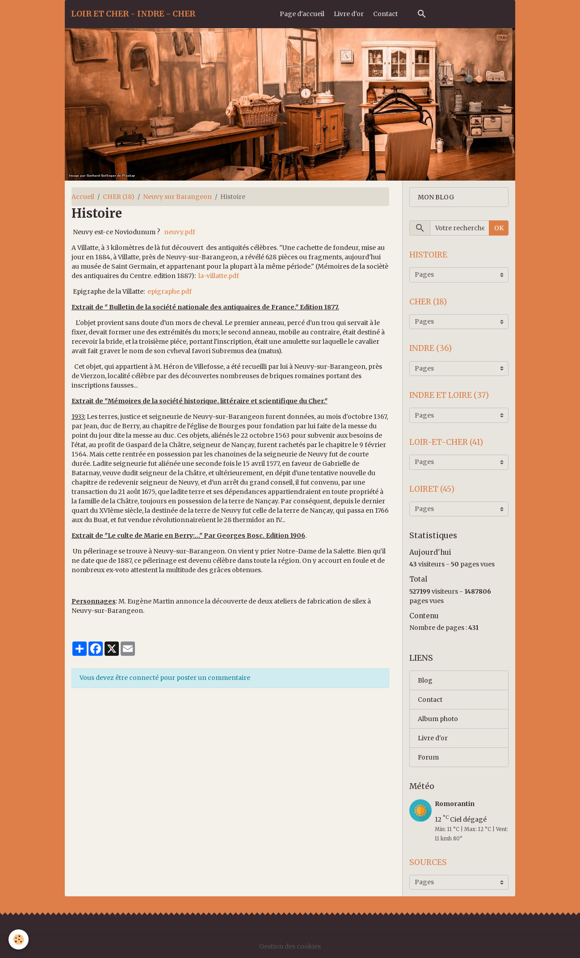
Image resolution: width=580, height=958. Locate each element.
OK (499, 228)
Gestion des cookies (290, 946)
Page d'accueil (302, 14)
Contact (385, 14)
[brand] (133, 14)
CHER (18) (118, 197)
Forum (428, 757)
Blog (425, 680)
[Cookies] (19, 939)
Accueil (82, 197)
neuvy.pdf (179, 232)
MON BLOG (436, 197)
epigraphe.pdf (169, 291)
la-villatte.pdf (218, 276)
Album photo (438, 719)
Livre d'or (349, 14)
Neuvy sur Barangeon (177, 197)
